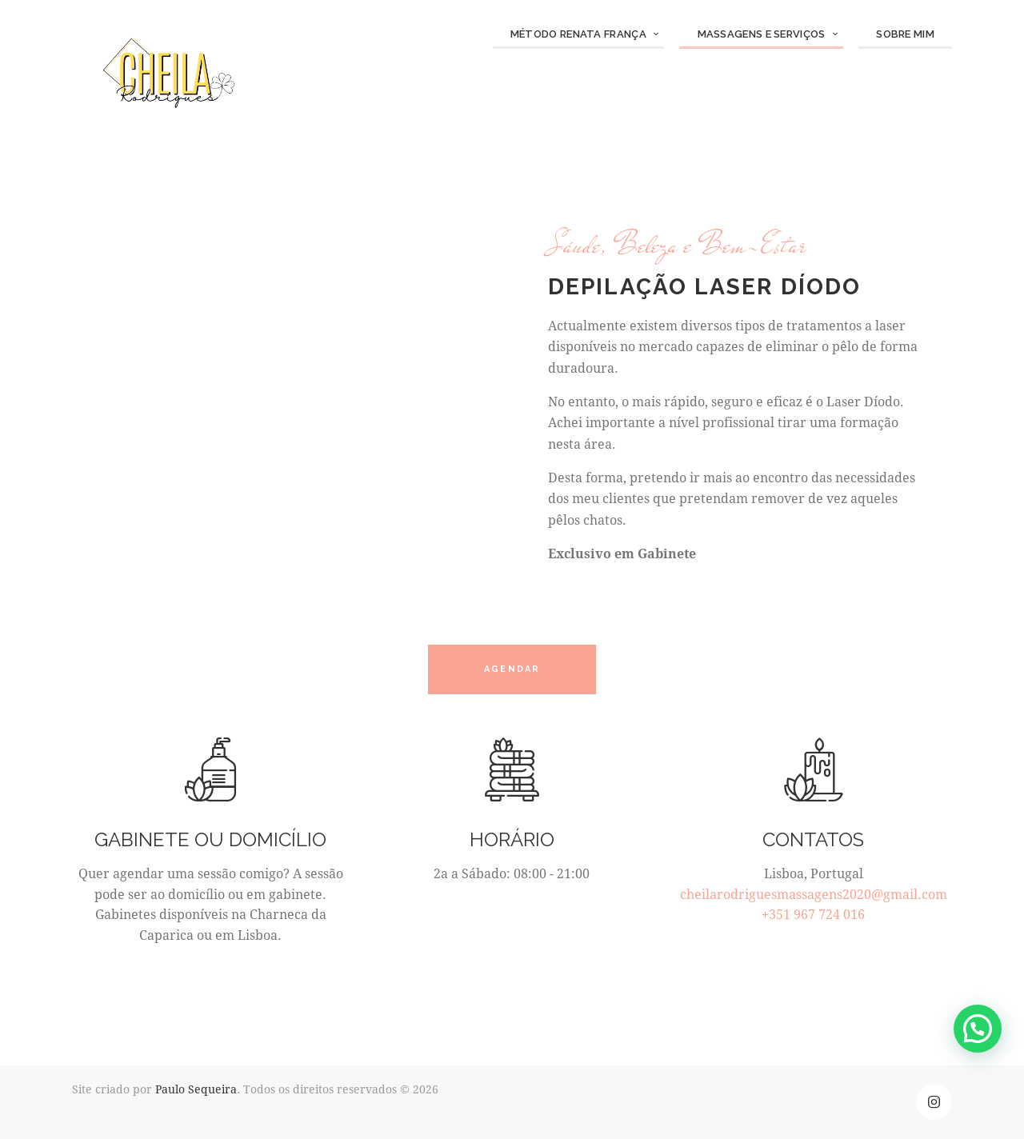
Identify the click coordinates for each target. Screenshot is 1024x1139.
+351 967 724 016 (813, 913)
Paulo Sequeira (196, 1089)
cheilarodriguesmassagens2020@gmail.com (813, 893)
